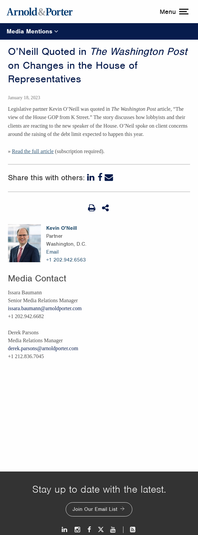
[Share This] (106, 208)
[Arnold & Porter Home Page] (40, 11)
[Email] (109, 177)
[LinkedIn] (91, 177)
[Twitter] (101, 529)
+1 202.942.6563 (66, 260)
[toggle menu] (173, 11)
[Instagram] (78, 529)
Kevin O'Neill (61, 228)
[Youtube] (113, 529)
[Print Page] (92, 208)
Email (52, 252)
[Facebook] (100, 177)
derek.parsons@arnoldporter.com (43, 348)
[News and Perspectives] (129, 529)
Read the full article (33, 151)
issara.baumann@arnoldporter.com (45, 308)
